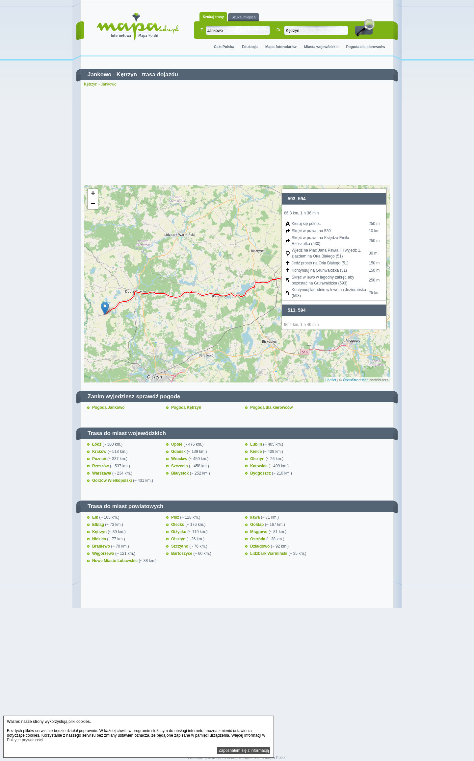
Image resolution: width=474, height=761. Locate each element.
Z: (202, 30)
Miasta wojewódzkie (321, 47)
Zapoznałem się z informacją (244, 750)
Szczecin (180, 466)
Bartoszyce (182, 553)
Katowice (259, 466)
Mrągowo (259, 531)
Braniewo (101, 546)
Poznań (99, 458)
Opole (177, 444)
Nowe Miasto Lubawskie (115, 560)
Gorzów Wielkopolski (112, 480)
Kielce (256, 451)
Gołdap (257, 524)
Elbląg (98, 524)
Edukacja (250, 47)
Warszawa (102, 473)
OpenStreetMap (356, 380)
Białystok (180, 473)
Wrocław (179, 458)
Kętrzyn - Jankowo (100, 84)
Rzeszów (101, 466)
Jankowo (100, 74)
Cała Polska (224, 47)
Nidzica (99, 539)
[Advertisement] (237, 136)
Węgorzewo (103, 553)
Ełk (95, 517)
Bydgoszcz (261, 473)
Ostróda (258, 539)
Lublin (256, 444)
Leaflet (331, 380)
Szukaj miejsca (243, 17)
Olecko (178, 524)
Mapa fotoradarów (281, 47)
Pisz (175, 517)
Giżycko (179, 531)
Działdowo (260, 546)
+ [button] (93, 194)
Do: (279, 30)
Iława (255, 517)
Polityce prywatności (25, 740)
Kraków (100, 451)
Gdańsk (179, 451)
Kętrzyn (127, 74)
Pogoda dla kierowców (365, 47)
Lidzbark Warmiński (269, 553)
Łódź (97, 444)
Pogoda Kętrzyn (186, 407)
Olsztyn (258, 458)
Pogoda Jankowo (108, 407)
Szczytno (180, 546)
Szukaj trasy (213, 17)
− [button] (93, 204)
